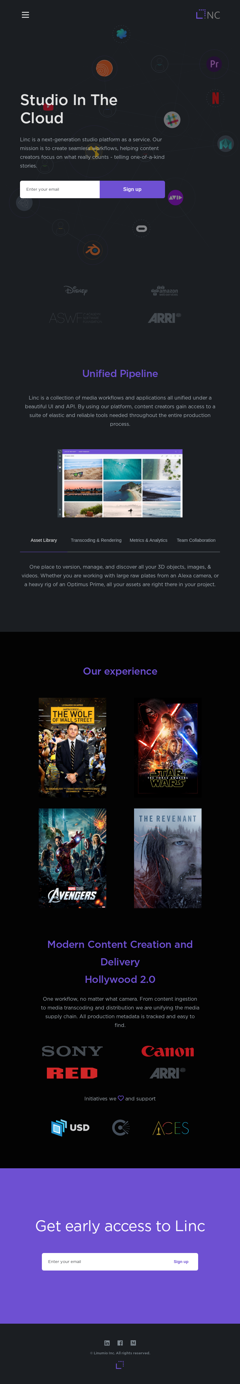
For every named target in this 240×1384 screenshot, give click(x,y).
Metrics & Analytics (149, 540)
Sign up (132, 189)
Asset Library (44, 540)
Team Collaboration (196, 540)
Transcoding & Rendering (96, 540)
